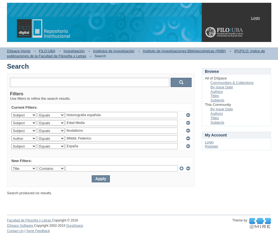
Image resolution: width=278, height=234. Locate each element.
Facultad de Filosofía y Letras (29, 220)
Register (211, 146)
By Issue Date (221, 87)
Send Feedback (38, 231)
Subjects (217, 100)
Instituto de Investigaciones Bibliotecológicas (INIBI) (184, 51)
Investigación (74, 51)
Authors (216, 91)
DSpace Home (19, 51)
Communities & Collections (232, 83)
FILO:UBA (47, 51)
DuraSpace (74, 226)
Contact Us (15, 231)
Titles (214, 96)
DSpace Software (20, 226)
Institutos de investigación (114, 51)
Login (255, 18)
